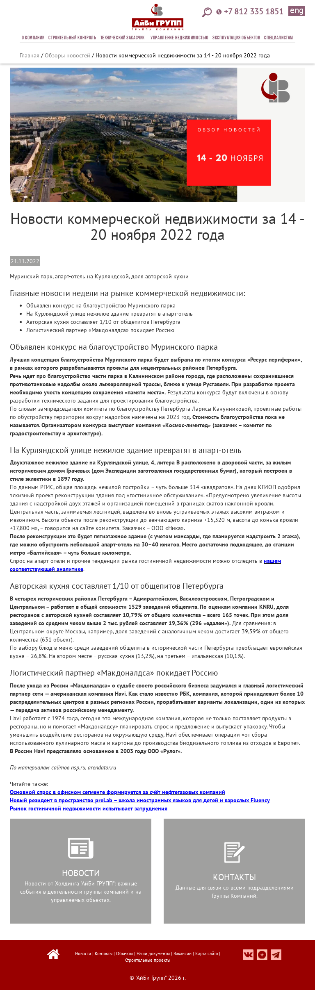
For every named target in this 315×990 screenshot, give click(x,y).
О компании (33, 38)
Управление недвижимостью (179, 38)
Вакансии (182, 953)
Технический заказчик (122, 38)
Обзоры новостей (67, 55)
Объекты (124, 953)
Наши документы (153, 953)
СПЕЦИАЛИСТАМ (278, 38)
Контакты (103, 953)
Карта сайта (206, 953)
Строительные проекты (147, 960)
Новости (83, 953)
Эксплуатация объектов (236, 38)
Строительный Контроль (72, 38)
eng (297, 11)
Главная (29, 55)
